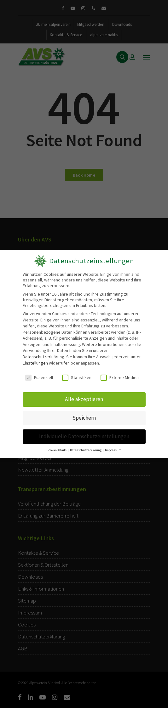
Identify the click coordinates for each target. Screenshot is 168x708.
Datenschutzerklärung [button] (85, 447)
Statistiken (76, 377)
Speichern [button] (84, 416)
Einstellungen (35, 363)
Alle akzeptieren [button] (84, 398)
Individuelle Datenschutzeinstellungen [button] (84, 434)
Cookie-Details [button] (57, 447)
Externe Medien (119, 377)
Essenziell (39, 377)
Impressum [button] (112, 447)
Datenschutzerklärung (43, 357)
